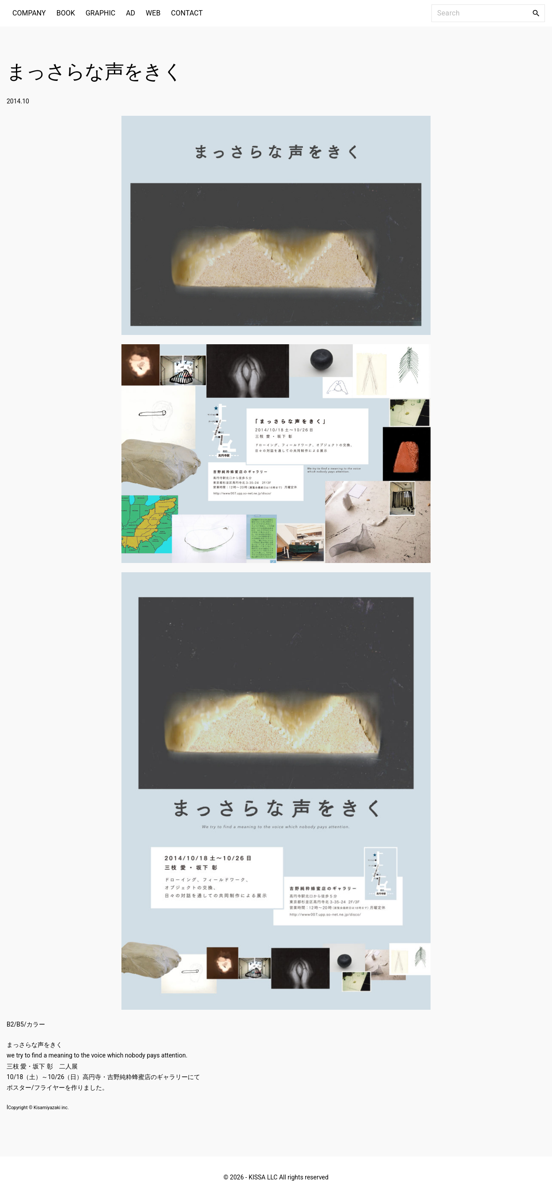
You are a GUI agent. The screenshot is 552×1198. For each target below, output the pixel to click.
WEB (153, 13)
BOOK (66, 13)
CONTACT (187, 13)
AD (130, 13)
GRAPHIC (100, 13)
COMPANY (29, 13)
